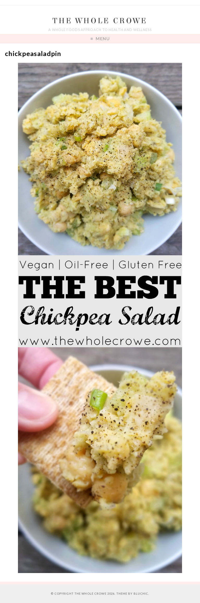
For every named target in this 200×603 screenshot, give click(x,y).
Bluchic (141, 593)
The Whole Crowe (100, 21)
